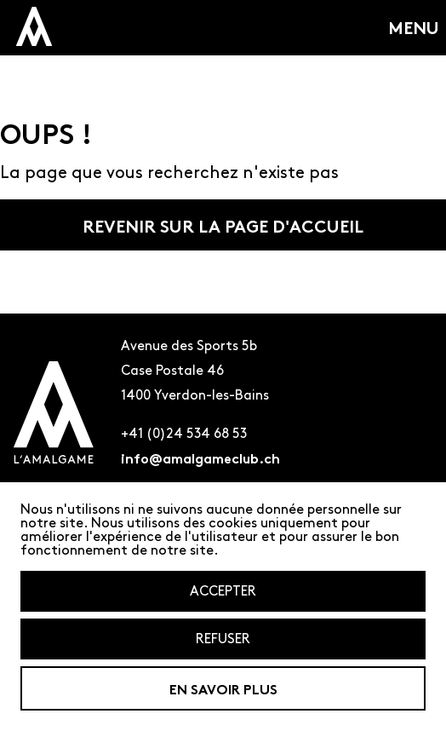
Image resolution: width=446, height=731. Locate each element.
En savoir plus (223, 688)
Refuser (223, 638)
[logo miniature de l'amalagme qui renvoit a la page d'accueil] (34, 26)
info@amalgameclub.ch (200, 457)
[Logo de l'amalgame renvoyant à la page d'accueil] (54, 415)
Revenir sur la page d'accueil (223, 225)
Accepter (223, 591)
